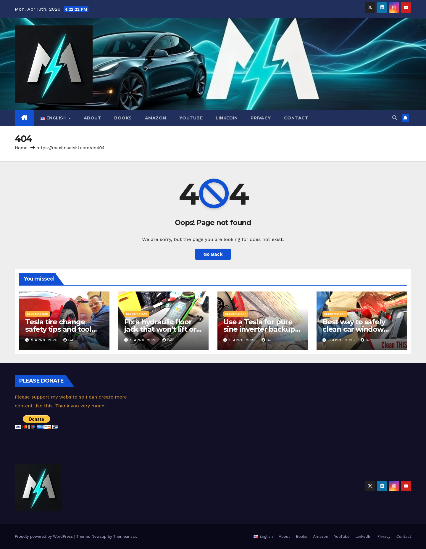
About (92, 118)
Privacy (261, 118)
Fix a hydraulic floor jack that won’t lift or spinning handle (160, 329)
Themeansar (124, 536)
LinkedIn (227, 118)
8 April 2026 (342, 340)
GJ (68, 340)
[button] (394, 118)
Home (21, 147)
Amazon (155, 118)
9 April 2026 (45, 340)
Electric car (37, 313)
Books (123, 118)
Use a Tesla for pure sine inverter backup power (259, 329)
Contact (296, 118)
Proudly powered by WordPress (44, 536)
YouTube (191, 118)
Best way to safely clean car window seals (353, 329)
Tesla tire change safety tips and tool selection (58, 329)
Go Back (213, 254)
